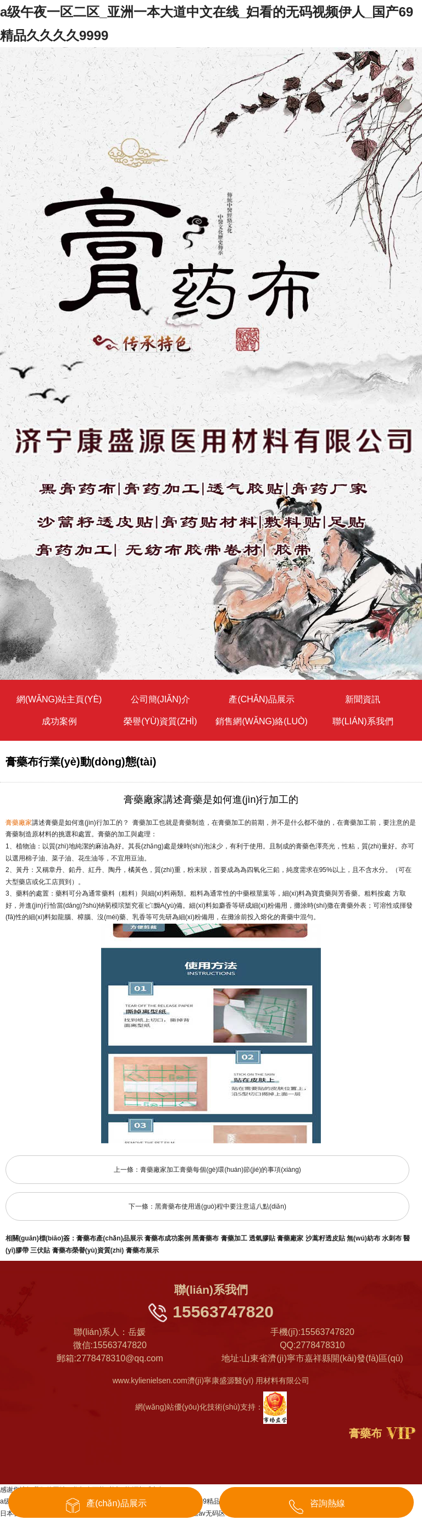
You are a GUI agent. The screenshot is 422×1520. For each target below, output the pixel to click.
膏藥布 (365, 1433)
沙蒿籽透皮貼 (325, 1238)
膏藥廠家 (290, 1238)
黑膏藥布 (205, 1238)
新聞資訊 (362, 699)
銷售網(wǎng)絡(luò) (261, 721)
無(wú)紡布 (363, 1238)
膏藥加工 (234, 1238)
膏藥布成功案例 (168, 1238)
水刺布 (392, 1238)
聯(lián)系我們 (362, 721)
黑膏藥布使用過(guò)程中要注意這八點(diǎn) (220, 1206)
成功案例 (59, 721)
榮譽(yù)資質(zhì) (160, 721)
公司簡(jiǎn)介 (161, 699)
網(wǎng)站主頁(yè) (59, 699)
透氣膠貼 (262, 1238)
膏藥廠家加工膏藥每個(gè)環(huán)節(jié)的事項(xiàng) (220, 1169)
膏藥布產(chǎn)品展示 (109, 1238)
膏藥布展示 (142, 1250)
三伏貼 (40, 1250)
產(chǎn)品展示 (261, 699)
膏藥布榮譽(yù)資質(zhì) (88, 1250)
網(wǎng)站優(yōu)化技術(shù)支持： (211, 1406)
